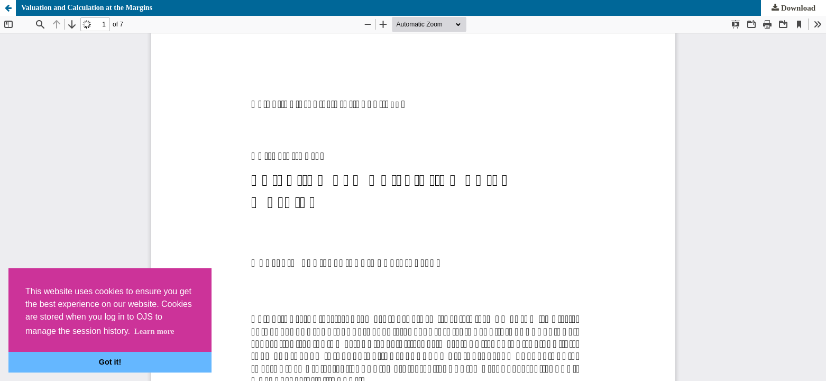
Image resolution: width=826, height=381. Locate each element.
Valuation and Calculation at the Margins (86, 8)
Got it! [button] (110, 362)
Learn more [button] (154, 331)
